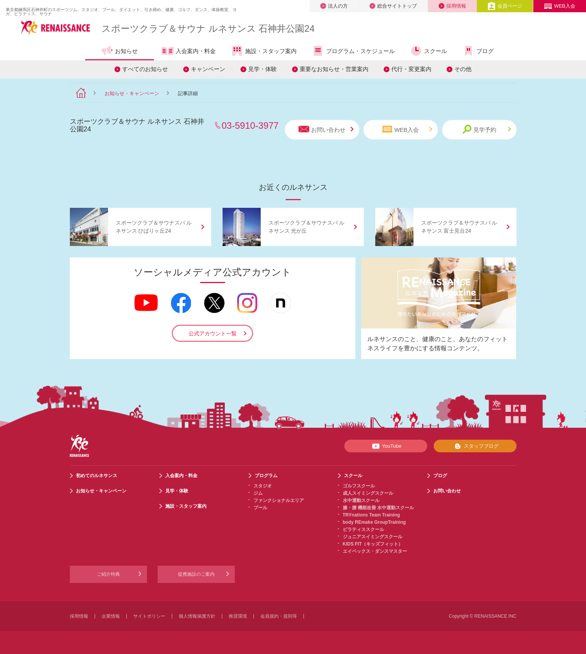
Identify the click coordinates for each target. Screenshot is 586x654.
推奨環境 (238, 616)
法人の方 (334, 6)
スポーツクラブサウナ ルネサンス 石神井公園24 (208, 28)
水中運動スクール (361, 500)
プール (260, 507)
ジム (258, 493)
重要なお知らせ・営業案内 (334, 69)
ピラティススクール (363, 529)
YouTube (385, 446)
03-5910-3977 (250, 125)
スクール (428, 51)
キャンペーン (208, 69)
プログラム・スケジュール (353, 51)
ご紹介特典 (108, 574)
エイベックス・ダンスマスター (375, 551)
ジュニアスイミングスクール (372, 536)
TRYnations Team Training (371, 515)
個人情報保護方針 (197, 616)
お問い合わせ (326, 129)
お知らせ (119, 51)
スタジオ (262, 486)
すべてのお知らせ (145, 69)
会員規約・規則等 (278, 616)
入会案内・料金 (188, 52)
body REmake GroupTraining (374, 522)
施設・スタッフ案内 (264, 51)
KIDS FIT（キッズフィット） (373, 544)
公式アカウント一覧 (213, 333)
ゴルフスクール (359, 486)
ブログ (478, 51)
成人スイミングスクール (368, 493)
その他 (462, 69)
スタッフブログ (475, 446)
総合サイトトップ (393, 6)
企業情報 (111, 616)
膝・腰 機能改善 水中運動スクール (378, 507)
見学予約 (486, 129)
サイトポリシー (149, 616)
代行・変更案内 (411, 69)
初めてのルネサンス (96, 475)
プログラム (266, 475)
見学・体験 (262, 69)
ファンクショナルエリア (278, 500)
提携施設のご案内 (196, 574)
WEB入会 (559, 6)
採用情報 (452, 6)
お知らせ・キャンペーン (132, 93)
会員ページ (505, 6)
